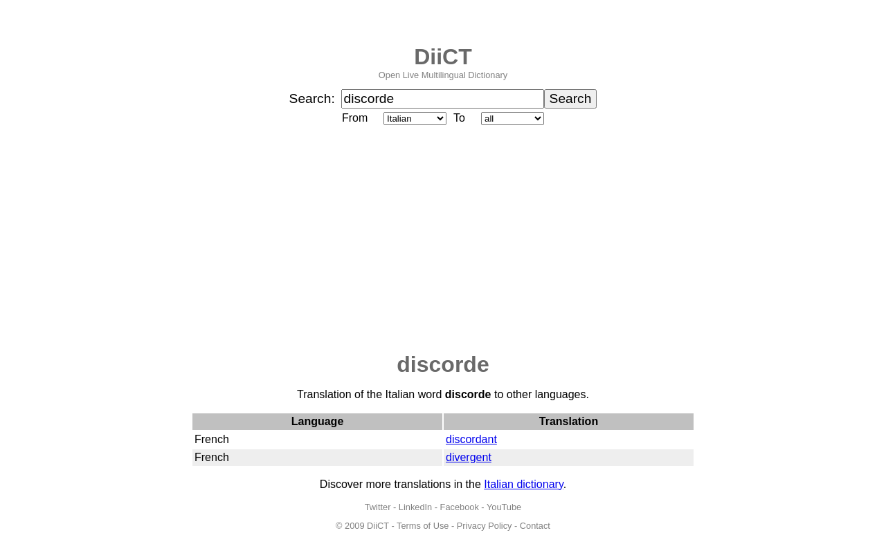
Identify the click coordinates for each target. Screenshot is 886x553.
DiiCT (443, 56)
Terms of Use (423, 526)
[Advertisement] (443, 240)
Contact (535, 526)
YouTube (504, 507)
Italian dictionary (523, 484)
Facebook (459, 507)
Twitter (378, 507)
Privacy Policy (484, 526)
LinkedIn (415, 507)
